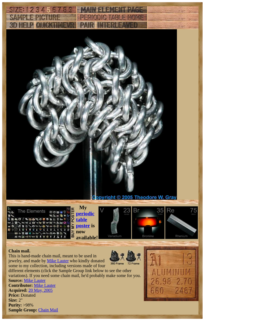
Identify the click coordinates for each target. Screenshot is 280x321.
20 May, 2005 (40, 290)
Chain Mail (48, 310)
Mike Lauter (58, 260)
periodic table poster (85, 219)
